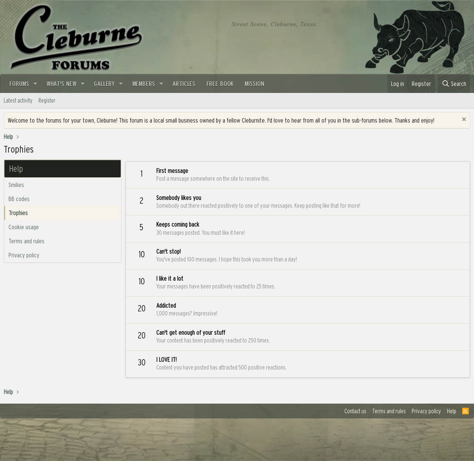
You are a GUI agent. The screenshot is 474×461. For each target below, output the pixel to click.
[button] (35, 83)
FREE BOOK (220, 83)
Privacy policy (24, 254)
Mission (254, 83)
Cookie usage (24, 226)
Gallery (104, 83)
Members (144, 83)
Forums (19, 83)
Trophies (18, 212)
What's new (62, 83)
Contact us (355, 411)
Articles (184, 83)
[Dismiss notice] (463, 120)
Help (451, 411)
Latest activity (18, 100)
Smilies (16, 184)
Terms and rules (26, 240)
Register (47, 100)
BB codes (19, 198)
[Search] (454, 83)
